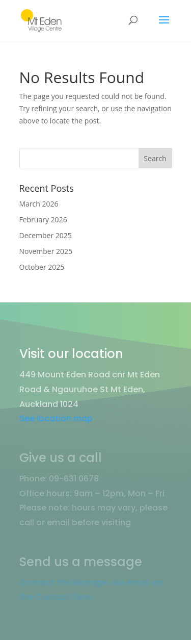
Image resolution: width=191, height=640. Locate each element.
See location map (56, 418)
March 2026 (39, 204)
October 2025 (42, 267)
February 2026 (43, 219)
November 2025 (46, 251)
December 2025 (45, 235)
